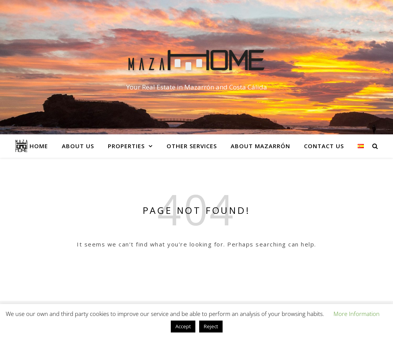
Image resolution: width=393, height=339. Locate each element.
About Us (78, 146)
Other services (192, 146)
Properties (126, 146)
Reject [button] (211, 326)
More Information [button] (357, 314)
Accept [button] (183, 326)
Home (39, 146)
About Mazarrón (260, 146)
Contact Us (324, 146)
